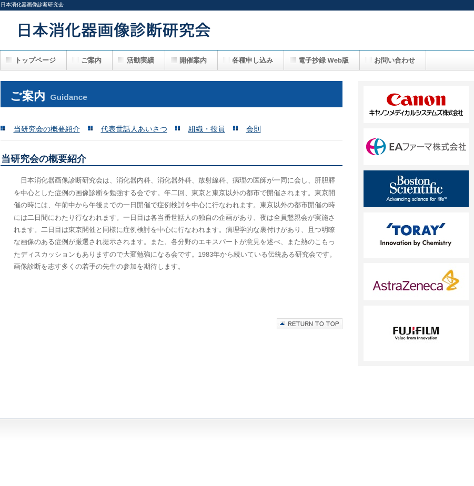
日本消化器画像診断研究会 (211, 29)
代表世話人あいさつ (134, 129)
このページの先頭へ (309, 323)
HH (416, 333)
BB (416, 146)
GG (416, 281)
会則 (253, 129)
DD (416, 188)
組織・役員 (206, 129)
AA (416, 104)
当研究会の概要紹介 (47, 129)
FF (416, 235)
